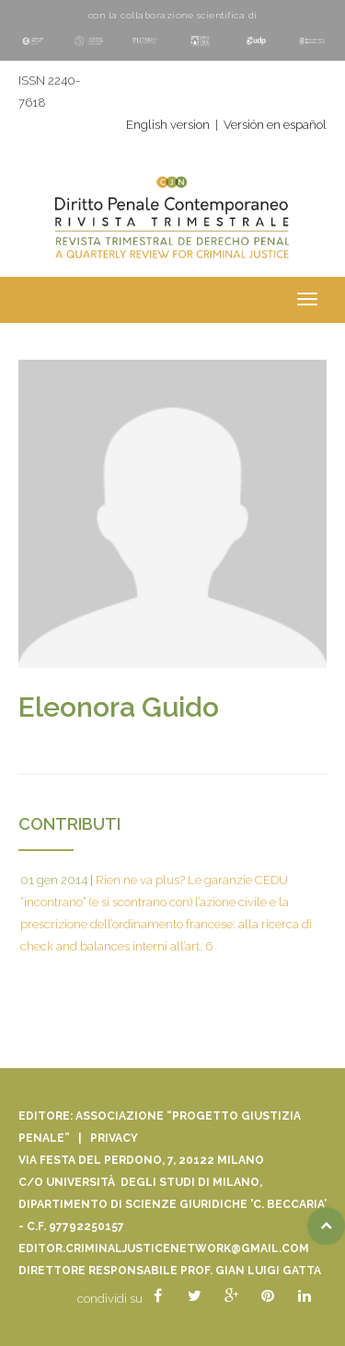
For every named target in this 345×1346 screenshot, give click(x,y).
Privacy (114, 1138)
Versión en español (275, 125)
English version (168, 125)
